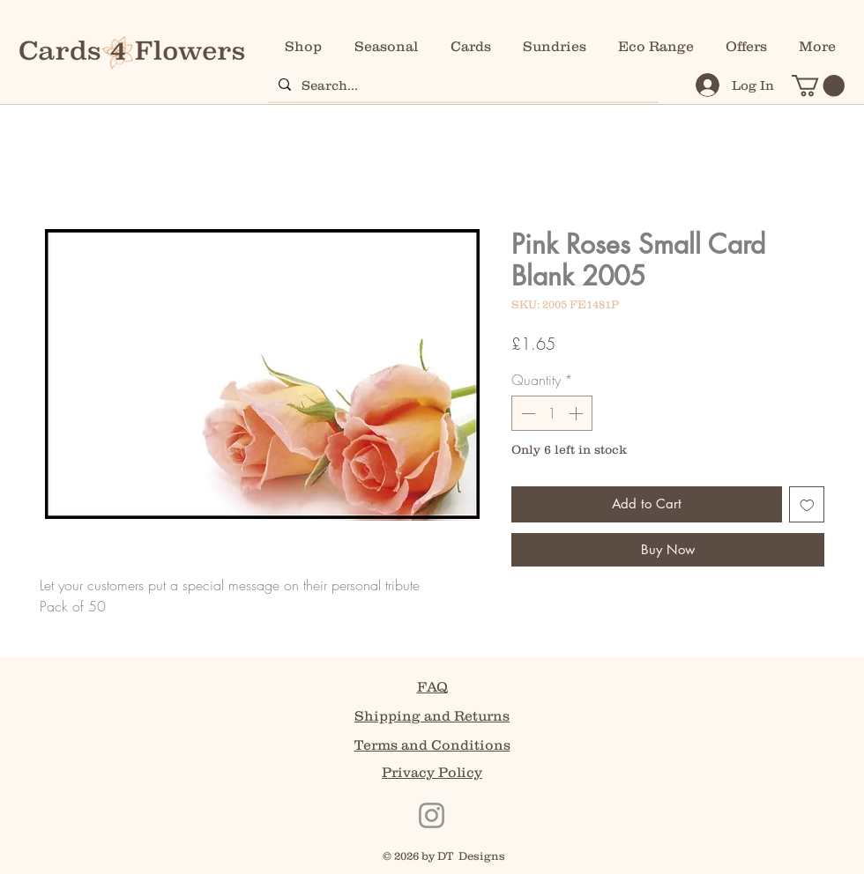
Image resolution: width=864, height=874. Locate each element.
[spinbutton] (552, 413)
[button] (818, 85)
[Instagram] (431, 815)
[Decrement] (526, 413)
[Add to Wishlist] (807, 504)
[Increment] (577, 413)
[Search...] (462, 84)
